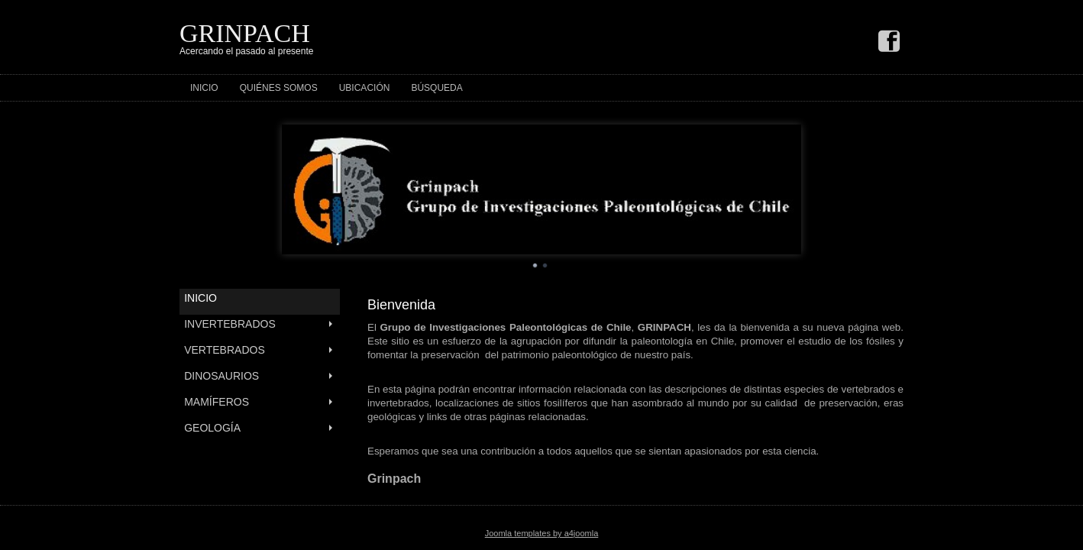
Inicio (204, 87)
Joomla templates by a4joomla (542, 533)
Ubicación (364, 87)
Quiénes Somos (279, 87)
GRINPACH (244, 33)
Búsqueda (436, 87)
